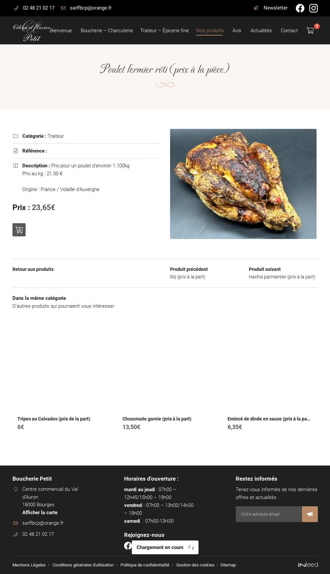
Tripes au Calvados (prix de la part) (53, 427)
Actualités (261, 31)
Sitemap (244, 564)
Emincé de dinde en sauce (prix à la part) (270, 427)
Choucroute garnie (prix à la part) (156, 427)
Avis (236, 31)
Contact (289, 31)
